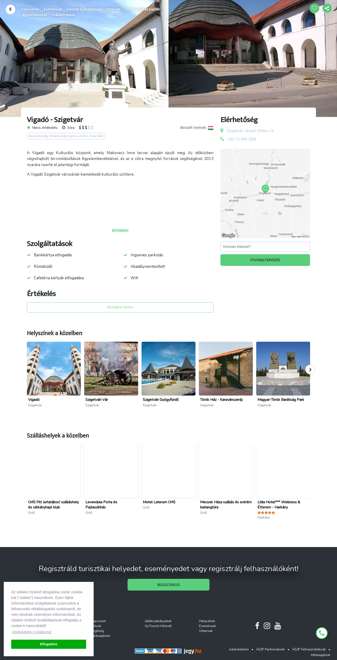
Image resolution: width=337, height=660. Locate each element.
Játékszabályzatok (158, 621)
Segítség (97, 631)
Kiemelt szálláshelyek (83, 9)
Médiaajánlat (100, 636)
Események (53, 9)
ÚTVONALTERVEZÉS (265, 260)
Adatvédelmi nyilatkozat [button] (31, 632)
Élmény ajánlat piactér (142, 9)
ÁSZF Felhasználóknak (309, 649)
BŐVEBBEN (120, 230)
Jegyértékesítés (34, 15)
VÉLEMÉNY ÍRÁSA (120, 307)
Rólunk (96, 626)
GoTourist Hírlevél (158, 626)
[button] (310, 369)
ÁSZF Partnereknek (270, 649)
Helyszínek (30, 9)
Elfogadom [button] (48, 644)
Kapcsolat (98, 621)
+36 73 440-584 (241, 139)
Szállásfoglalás (63, 15)
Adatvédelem (239, 649)
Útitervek (113, 9)
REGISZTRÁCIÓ (168, 585)
